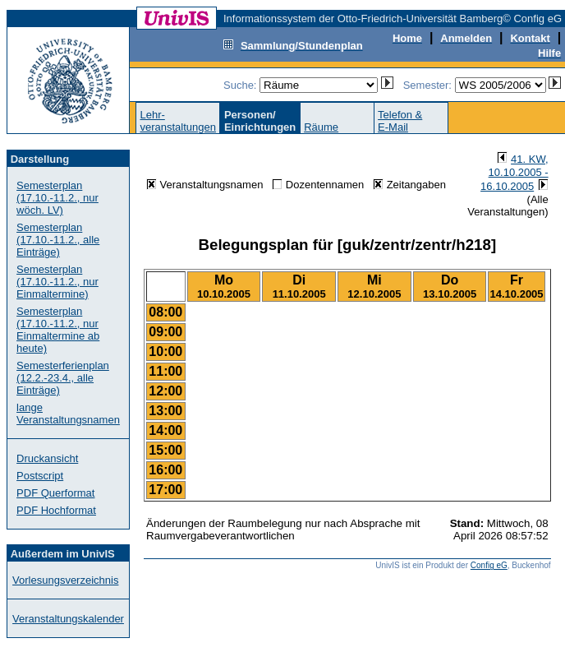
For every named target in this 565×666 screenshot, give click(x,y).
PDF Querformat (55, 493)
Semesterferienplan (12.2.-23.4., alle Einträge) (62, 377)
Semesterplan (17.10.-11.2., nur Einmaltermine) (57, 281)
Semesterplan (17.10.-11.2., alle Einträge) (57, 239)
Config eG (489, 565)
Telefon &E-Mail (400, 121)
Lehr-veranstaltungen (178, 121)
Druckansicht (47, 458)
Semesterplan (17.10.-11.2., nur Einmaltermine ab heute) (57, 329)
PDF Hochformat (56, 510)
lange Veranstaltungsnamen (68, 413)
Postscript (39, 475)
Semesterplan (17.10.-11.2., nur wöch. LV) (57, 197)
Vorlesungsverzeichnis (65, 580)
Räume (321, 127)
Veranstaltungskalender (68, 619)
